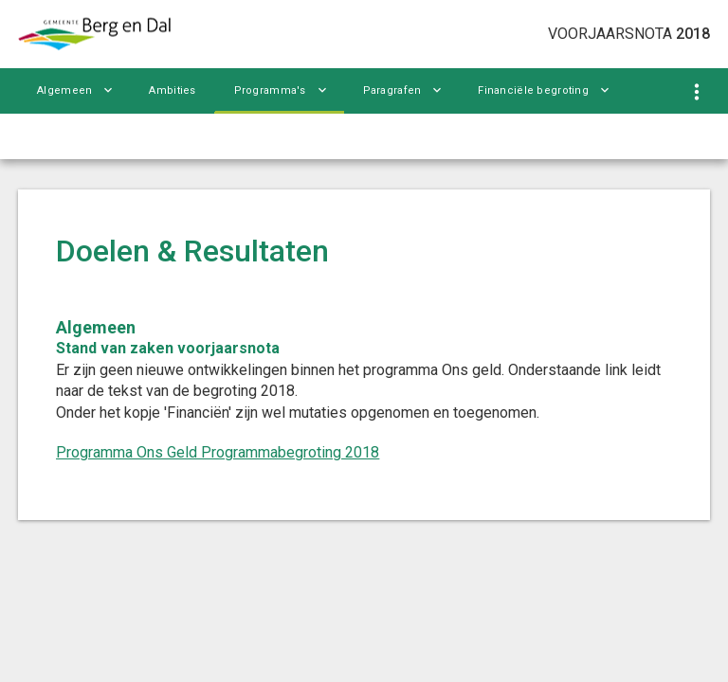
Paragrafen (392, 90)
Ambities (172, 90)
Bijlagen (58, 136)
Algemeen (64, 90)
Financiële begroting (533, 90)
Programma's (270, 90)
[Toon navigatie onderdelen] (697, 92)
